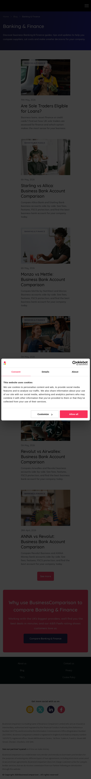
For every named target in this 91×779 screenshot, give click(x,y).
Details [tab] (45, 371)
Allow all (73, 414)
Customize (45, 414)
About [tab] (75, 371)
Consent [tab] (15, 371)
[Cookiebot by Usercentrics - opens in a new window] (74, 363)
